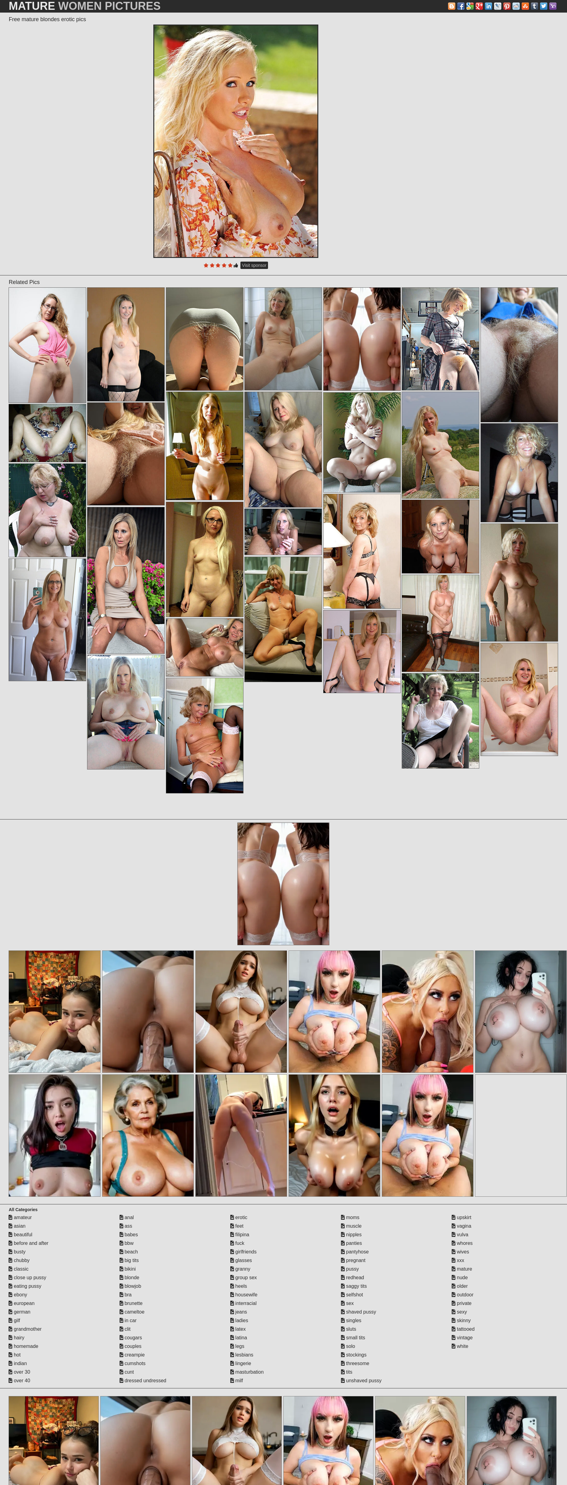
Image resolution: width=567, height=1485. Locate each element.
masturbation (247, 1372)
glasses (241, 1260)
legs (237, 1346)
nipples (351, 1234)
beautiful (20, 1234)
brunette (131, 1303)
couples (131, 1346)
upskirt (461, 1217)
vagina (461, 1226)
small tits (353, 1337)
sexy (459, 1311)
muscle (351, 1226)
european (21, 1303)
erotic (238, 1217)
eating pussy (25, 1286)
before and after (28, 1243)
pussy (350, 1269)
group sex (243, 1277)
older (460, 1286)
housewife (244, 1294)
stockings (353, 1354)
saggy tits (354, 1286)
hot (15, 1354)
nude (460, 1277)
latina (238, 1337)
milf (236, 1380)
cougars (131, 1337)
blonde (130, 1277)
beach (129, 1251)
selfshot (352, 1294)
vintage (462, 1337)
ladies (239, 1320)
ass (126, 1226)
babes (129, 1234)
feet (236, 1226)
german (19, 1311)
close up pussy (27, 1277)
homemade (23, 1346)
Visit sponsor (254, 265)
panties (351, 1243)
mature (462, 1269)
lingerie (240, 1363)
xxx (458, 1260)
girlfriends (243, 1251)
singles (351, 1320)
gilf (14, 1320)
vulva (460, 1234)
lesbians (241, 1354)
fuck (237, 1243)
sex (347, 1303)
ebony (18, 1294)
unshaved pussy (361, 1380)
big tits (129, 1260)
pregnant (353, 1260)
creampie (132, 1354)
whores (462, 1243)
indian (18, 1363)
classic (18, 1269)
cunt (127, 1372)
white (460, 1346)
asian (17, 1226)
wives (460, 1251)
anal (127, 1217)
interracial (243, 1303)
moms (350, 1217)
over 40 (19, 1380)
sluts (348, 1329)
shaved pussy (358, 1311)
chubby (19, 1260)
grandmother (25, 1329)
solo (348, 1346)
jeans (238, 1311)
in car (128, 1320)
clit (125, 1329)
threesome (355, 1363)
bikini (128, 1269)
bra (126, 1294)
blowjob (130, 1286)
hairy (16, 1337)
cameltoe (132, 1311)
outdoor (462, 1294)
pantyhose (355, 1251)
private (461, 1303)
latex (238, 1329)
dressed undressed (143, 1380)
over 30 (19, 1372)
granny (240, 1269)
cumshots (133, 1363)
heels (238, 1286)
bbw (127, 1243)
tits (346, 1372)
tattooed (463, 1329)
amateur (20, 1217)
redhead (352, 1277)
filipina (239, 1234)
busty (17, 1251)
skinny (461, 1320)
